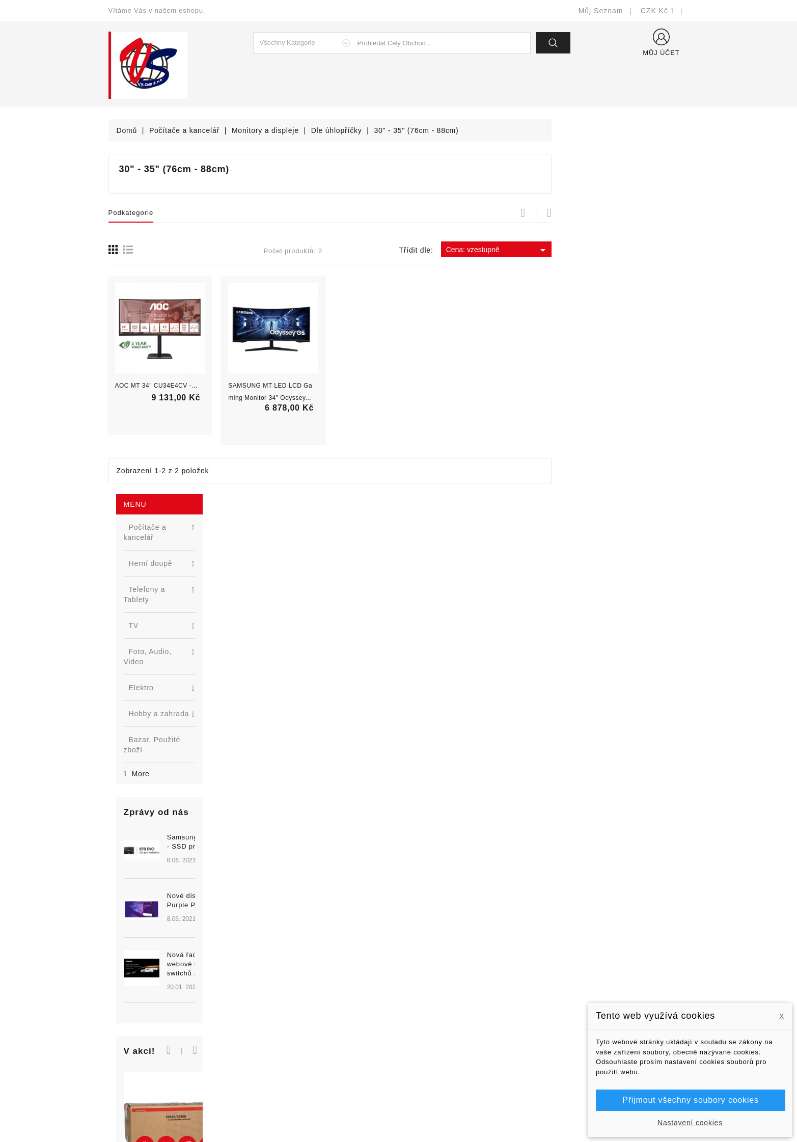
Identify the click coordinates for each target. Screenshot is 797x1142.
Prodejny (421, 1073)
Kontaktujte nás (433, 1042)
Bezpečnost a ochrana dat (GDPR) (465, 981)
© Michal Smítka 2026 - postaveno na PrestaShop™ (398, 1107)
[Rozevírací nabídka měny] (657, 11)
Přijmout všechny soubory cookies (690, 1100)
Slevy (266, 966)
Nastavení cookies (690, 1123)
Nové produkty (282, 981)
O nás (416, 1012)
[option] (169, 508)
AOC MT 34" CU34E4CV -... (293, 385)
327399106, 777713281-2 (164, 1027)
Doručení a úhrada (438, 966)
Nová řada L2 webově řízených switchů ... (187, 548)
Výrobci (270, 1012)
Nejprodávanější (285, 996)
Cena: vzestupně (634, 250)
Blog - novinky (281, 1027)
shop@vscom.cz (149, 1042)
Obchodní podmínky (440, 996)
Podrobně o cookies (440, 1027)
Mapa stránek (429, 1058)
